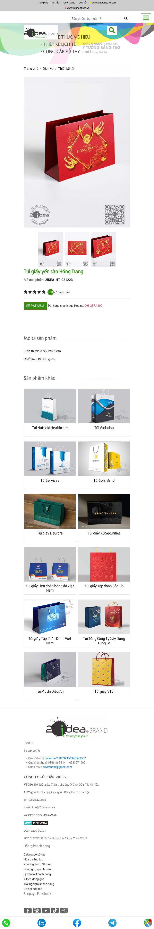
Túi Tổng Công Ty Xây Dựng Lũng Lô (104, 640)
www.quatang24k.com (104, 2)
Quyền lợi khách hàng (37, 874)
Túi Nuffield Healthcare (50, 427)
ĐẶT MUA (35, 306)
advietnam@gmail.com (57, 767)
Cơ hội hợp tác (33, 889)
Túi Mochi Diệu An (50, 691)
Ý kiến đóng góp (34, 879)
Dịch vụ (48, 69)
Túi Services (50, 480)
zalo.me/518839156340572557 (66, 758)
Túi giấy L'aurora (50, 533)
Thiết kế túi (66, 69)
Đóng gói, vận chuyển (37, 869)
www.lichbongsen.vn (78, 8)
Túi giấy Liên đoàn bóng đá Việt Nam (50, 588)
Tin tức (55, 2)
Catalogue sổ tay (34, 854)
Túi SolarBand (104, 480)
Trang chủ (42, 2)
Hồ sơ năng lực (33, 859)
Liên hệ (82, 2)
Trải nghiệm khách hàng (39, 884)
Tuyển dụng (68, 2)
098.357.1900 (93, 306)
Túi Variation (104, 427)
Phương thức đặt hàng (38, 864)
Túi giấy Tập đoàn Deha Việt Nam (49, 640)
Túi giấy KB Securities (104, 533)
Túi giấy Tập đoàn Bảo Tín (104, 585)
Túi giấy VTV (104, 691)
